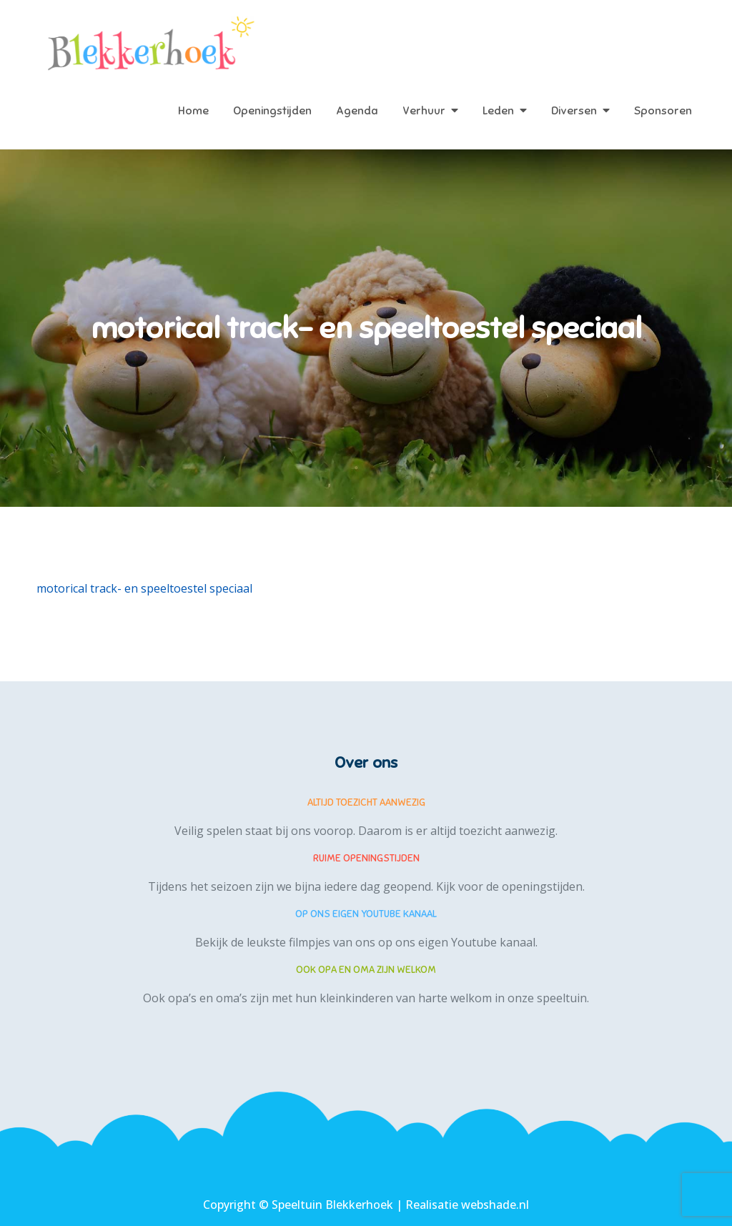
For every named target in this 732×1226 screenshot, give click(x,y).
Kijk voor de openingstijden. (510, 886)
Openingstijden (272, 111)
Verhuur (423, 111)
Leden (498, 111)
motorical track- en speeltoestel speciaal (144, 588)
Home (193, 111)
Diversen (574, 111)
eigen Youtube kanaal (476, 942)
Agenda (357, 111)
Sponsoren (663, 111)
